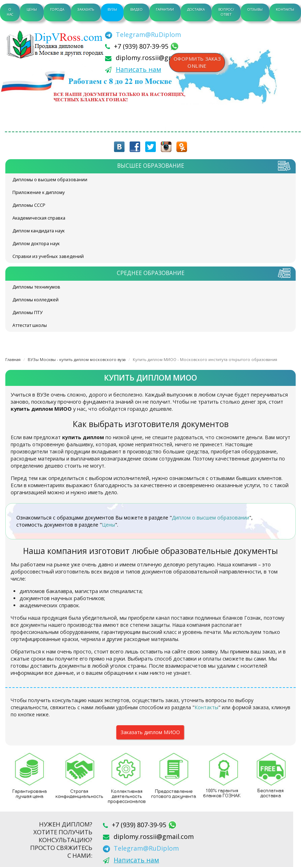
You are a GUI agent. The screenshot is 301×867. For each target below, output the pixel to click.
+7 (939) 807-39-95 (142, 46)
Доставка (196, 9)
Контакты (285, 9)
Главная (13, 359)
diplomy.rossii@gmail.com (156, 57)
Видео (136, 9)
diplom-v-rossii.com (56, 44)
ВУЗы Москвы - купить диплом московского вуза (77, 359)
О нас (10, 12)
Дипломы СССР (28, 205)
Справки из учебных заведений (48, 256)
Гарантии (165, 9)
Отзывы (255, 9)
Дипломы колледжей (35, 300)
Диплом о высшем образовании (210, 517)
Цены (32, 9)
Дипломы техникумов (36, 287)
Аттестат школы (29, 325)
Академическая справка (38, 218)
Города (57, 9)
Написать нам (138, 69)
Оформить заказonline (197, 62)
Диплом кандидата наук (38, 231)
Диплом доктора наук (36, 244)
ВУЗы (112, 9)
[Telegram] (143, 34)
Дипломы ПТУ (27, 312)
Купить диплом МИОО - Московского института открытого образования (205, 359)
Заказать (85, 9)
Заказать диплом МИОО (150, 732)
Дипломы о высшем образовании (49, 180)
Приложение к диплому (38, 192)
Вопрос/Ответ (226, 12)
